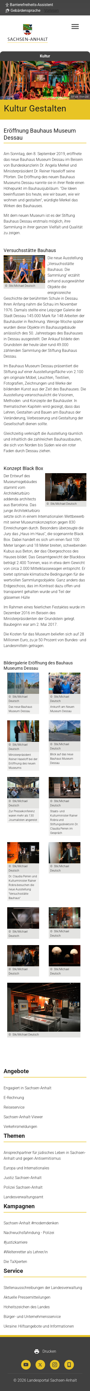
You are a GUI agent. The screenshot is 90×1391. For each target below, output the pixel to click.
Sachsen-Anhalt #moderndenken (31, 1223)
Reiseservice (14, 1107)
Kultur (45, 56)
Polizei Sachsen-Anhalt (23, 1187)
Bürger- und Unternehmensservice (32, 1316)
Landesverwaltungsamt (23, 1197)
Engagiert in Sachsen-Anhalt (27, 1088)
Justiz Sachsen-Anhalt (23, 1177)
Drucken (45, 1351)
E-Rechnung (14, 1097)
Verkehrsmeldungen (20, 1126)
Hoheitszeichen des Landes (27, 1307)
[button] (29, 5)
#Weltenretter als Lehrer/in (26, 1252)
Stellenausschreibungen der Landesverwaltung (43, 1287)
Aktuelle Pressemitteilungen (27, 1297)
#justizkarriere (15, 1242)
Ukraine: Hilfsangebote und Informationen (39, 1326)
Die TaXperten (15, 1261)
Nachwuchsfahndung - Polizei (29, 1232)
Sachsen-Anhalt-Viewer (23, 1117)
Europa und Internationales (26, 1168)
